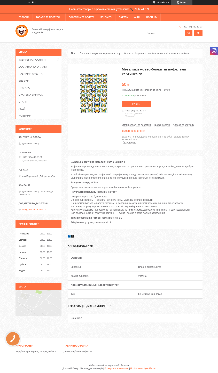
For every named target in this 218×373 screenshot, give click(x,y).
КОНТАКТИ (106, 17)
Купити (136, 104)
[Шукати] (188, 33)
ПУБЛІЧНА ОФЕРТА (30, 73)
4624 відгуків (163, 2)
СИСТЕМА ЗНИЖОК (31, 94)
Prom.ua (125, 365)
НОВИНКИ (151, 17)
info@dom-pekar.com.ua (34, 209)
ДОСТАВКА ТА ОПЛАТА (81, 17)
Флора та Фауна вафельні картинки (143, 53)
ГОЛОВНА (24, 17)
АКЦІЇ (137, 17)
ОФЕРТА (123, 17)
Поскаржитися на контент (116, 368)
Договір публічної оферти (78, 351)
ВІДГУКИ (24, 80)
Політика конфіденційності (142, 368)
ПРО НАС (24, 87)
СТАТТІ (23, 101)
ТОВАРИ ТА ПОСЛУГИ (48, 17)
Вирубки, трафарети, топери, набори (35, 351)
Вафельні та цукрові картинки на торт (101, 53)
